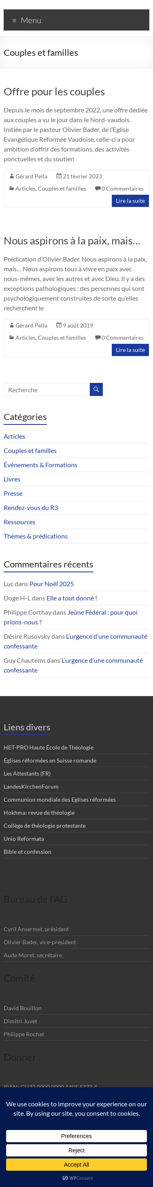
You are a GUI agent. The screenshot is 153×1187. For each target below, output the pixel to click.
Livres (12, 479)
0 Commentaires (123, 188)
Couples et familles (62, 188)
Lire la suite (130, 200)
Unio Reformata (24, 838)
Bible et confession (27, 851)
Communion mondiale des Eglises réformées (60, 799)
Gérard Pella (31, 176)
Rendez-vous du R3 (31, 507)
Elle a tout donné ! (72, 598)
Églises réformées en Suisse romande (50, 760)
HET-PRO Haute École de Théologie (48, 747)
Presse (13, 493)
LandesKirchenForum (31, 786)
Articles (25, 188)
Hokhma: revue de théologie (39, 812)
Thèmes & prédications (36, 536)
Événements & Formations (41, 464)
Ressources (19, 521)
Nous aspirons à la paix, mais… (72, 240)
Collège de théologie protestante (45, 825)
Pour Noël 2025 (51, 583)
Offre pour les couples (54, 91)
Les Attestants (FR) (27, 773)
